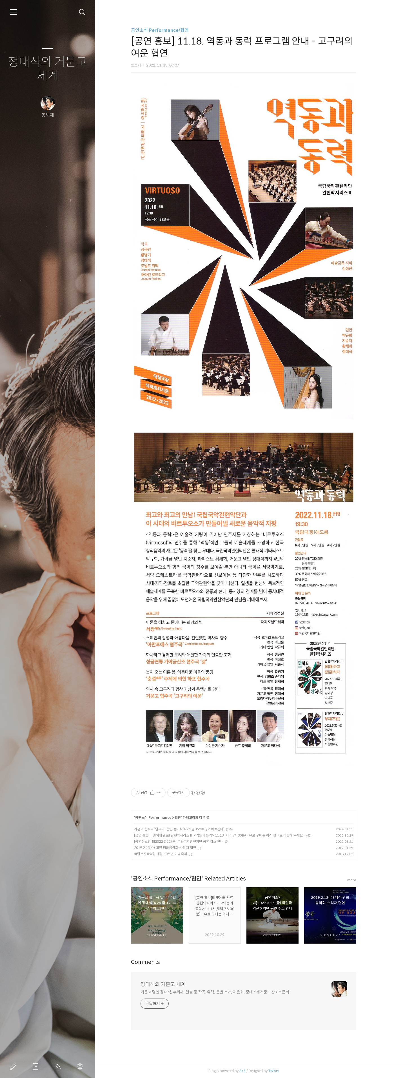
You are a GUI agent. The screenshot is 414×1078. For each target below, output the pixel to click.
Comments (156, 962)
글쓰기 (14, 1066)
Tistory (284, 1071)
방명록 (36, 1066)
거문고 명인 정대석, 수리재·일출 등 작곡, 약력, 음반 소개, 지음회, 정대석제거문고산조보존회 (226, 992)
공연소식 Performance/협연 (171, 30)
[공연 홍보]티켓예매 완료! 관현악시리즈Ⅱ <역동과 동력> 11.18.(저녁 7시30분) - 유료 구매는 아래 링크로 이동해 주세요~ (230, 835)
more (362, 880)
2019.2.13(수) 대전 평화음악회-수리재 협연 (176, 848)
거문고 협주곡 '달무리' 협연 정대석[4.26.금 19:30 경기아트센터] (190, 829)
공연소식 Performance (164, 817)
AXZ (253, 1071)
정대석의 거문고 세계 (47, 69)
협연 (189, 817)
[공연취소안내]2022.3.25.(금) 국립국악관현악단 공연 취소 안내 (189, 841)
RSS (59, 1066)
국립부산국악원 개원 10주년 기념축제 (171, 854)
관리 (81, 1066)
